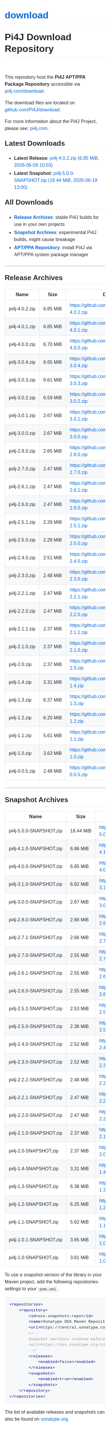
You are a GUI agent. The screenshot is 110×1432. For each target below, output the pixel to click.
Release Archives (33, 217)
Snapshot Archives (35, 232)
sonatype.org (54, 1419)
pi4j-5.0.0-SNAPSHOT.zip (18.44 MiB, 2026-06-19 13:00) (55, 180)
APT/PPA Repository (37, 247)
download (26, 15)
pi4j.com (39, 128)
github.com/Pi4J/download (32, 109)
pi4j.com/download (24, 91)
